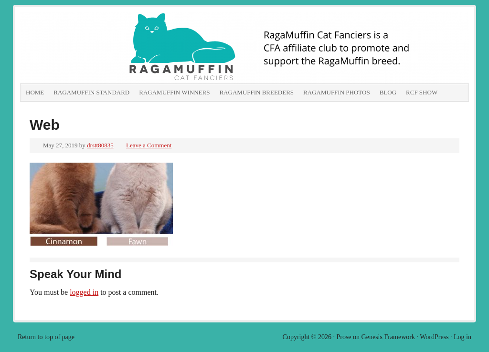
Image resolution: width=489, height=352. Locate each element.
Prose (343, 337)
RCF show (421, 92)
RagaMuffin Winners (174, 92)
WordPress (434, 337)
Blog (388, 92)
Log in (462, 337)
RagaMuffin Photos (336, 92)
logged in (84, 292)
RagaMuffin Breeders (256, 92)
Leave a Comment (148, 145)
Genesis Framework (388, 337)
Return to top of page (46, 337)
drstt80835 (100, 145)
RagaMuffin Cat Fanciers (127, 47)
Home (35, 92)
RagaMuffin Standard (91, 92)
